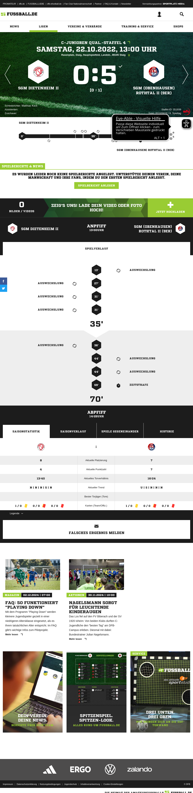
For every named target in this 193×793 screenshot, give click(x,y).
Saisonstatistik (26, 431)
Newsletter (126, 4)
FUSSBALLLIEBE (36, 4)
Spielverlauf (96, 248)
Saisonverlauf (73, 431)
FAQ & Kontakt (111, 4)
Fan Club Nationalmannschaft (78, 4)
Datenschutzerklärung (27, 784)
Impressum (8, 784)
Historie (167, 431)
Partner (98, 4)
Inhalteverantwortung (90, 784)
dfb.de (22, 4)
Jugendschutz (70, 784)
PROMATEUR (9, 4)
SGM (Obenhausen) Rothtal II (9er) (154, 90)
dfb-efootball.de (54, 4)
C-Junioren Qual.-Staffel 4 (96, 43)
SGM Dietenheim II (38, 88)
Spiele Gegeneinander (120, 431)
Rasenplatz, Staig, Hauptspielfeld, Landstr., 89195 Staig (96, 55)
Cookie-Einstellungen (113, 784)
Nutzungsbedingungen (50, 784)
